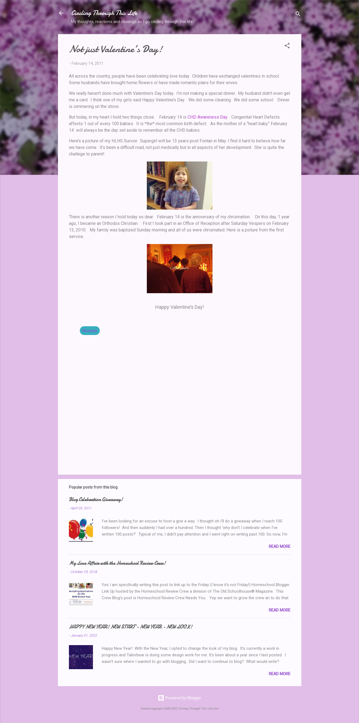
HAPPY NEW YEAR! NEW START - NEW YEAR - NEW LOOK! (130, 627)
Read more (279, 546)
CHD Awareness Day (207, 117)
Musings (89, 330)
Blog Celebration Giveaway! (96, 499)
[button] (287, 46)
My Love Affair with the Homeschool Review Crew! (117, 563)
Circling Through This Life (104, 12)
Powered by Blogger (179, 697)
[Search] (298, 15)
